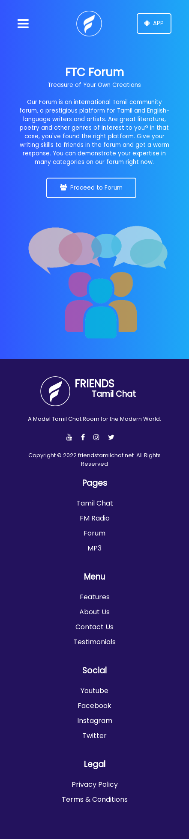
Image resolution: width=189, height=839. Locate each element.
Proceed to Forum (91, 188)
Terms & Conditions (95, 799)
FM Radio (95, 518)
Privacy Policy (95, 784)
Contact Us (94, 627)
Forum (94, 533)
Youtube (94, 691)
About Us (94, 612)
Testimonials (94, 642)
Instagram (94, 721)
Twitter (94, 736)
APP (154, 23)
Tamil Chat (94, 503)
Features (95, 597)
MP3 (94, 548)
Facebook (94, 706)
